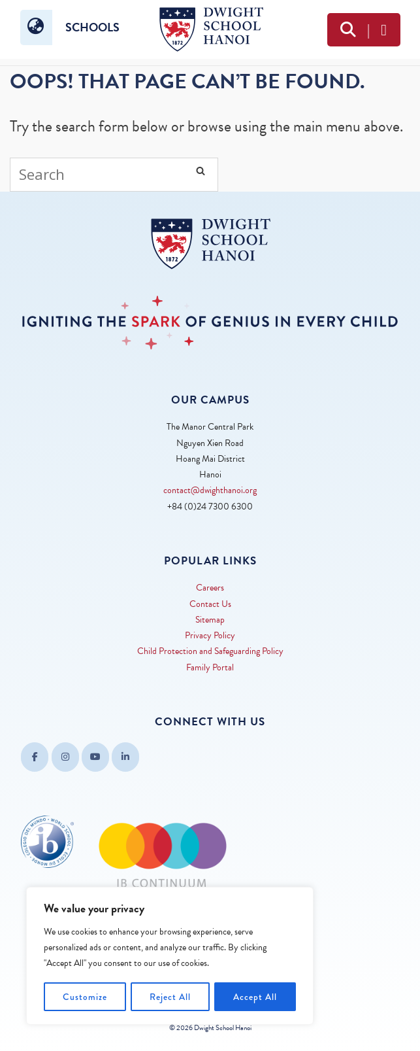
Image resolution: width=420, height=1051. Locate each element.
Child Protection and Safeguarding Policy (210, 651)
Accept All (255, 996)
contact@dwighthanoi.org (210, 490)
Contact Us (210, 604)
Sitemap (210, 620)
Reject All (170, 996)
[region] (170, 956)
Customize (85, 996)
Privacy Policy (210, 635)
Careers (210, 587)
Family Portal (210, 667)
